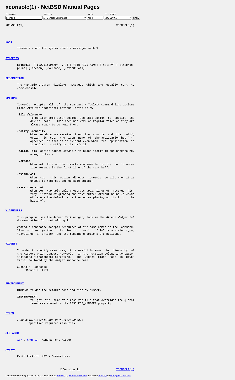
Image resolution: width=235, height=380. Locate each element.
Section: (49, 14)
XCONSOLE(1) (125, 370)
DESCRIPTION (15, 78)
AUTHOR (10, 350)
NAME (9, 42)
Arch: (92, 14)
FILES (10, 313)
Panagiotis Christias (120, 375)
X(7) (20, 340)
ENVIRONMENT (15, 284)
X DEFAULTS (14, 211)
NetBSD (61, 375)
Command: (12, 14)
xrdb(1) (33, 340)
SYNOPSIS (12, 58)
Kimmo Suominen (78, 375)
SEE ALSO (12, 333)
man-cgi (102, 375)
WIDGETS (11, 244)
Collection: (111, 14)
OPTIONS (11, 98)
